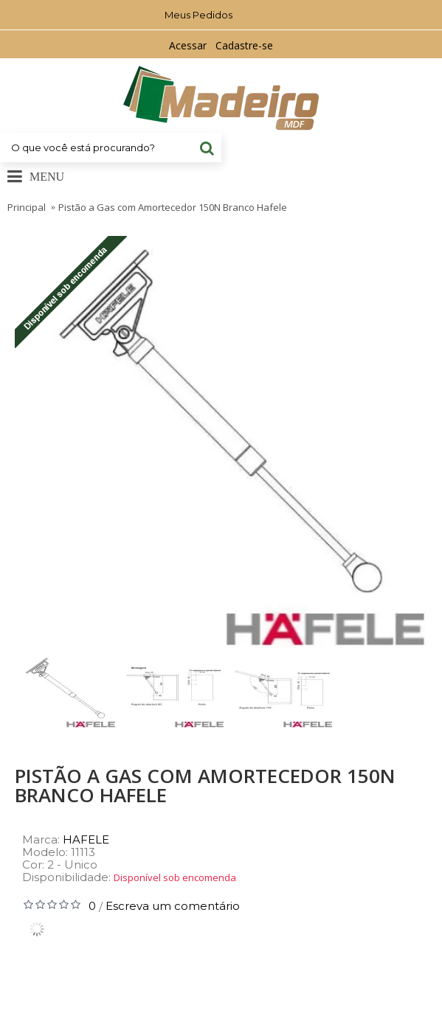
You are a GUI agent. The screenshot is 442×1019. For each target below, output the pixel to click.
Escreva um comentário (173, 906)
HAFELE (86, 839)
